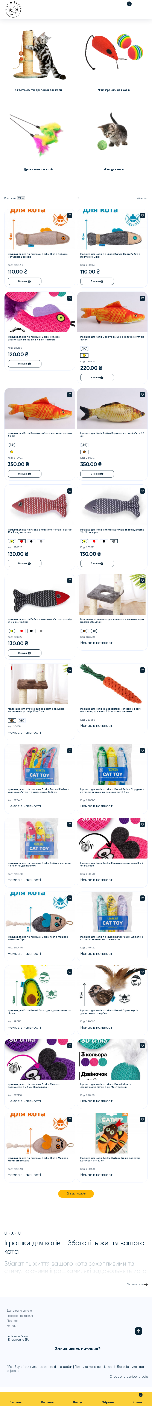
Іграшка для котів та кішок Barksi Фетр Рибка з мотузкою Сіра (111, 256)
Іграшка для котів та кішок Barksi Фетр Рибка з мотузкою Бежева (38, 256)
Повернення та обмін (17, 1320)
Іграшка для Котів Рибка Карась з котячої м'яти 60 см (111, 435)
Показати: (10, 198)
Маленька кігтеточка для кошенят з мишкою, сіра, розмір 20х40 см (109, 621)
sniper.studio (138, 1382)
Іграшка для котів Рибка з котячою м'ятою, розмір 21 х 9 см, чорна (36, 621)
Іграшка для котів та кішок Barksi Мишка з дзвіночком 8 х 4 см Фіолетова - (35, 1087)
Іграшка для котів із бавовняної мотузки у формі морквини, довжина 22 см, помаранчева (111, 711)
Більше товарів (76, 1196)
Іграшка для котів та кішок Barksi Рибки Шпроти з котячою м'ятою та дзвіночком (112, 940)
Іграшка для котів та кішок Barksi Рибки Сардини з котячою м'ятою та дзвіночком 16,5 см (112, 792)
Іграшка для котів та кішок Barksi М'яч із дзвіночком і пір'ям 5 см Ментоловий (106, 1087)
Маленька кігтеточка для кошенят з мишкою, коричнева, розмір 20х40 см (37, 711)
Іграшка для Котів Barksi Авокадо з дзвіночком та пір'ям (40, 1014)
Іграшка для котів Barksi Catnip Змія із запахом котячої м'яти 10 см (110, 1161)
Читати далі (135, 1286)
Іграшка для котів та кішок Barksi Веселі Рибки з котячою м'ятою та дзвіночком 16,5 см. (39, 792)
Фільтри (141, 198)
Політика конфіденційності (95, 1372)
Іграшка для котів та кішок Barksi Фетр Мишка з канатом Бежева (39, 1161)
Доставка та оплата (19, 1313)
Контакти (13, 1331)
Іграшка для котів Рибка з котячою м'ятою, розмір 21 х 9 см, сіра (108, 532)
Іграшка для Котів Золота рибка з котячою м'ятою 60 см (35, 435)
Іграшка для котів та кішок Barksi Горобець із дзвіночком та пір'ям (109, 1014)
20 (84, 349)
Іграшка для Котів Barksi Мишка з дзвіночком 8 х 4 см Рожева (112, 866)
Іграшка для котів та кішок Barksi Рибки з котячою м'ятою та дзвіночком (34, 866)
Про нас (12, 1326)
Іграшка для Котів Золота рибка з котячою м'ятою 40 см (108, 339)
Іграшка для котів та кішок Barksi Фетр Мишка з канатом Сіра (39, 940)
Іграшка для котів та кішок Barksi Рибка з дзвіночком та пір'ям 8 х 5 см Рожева (34, 339)
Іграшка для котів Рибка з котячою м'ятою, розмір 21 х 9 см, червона (36, 532)
